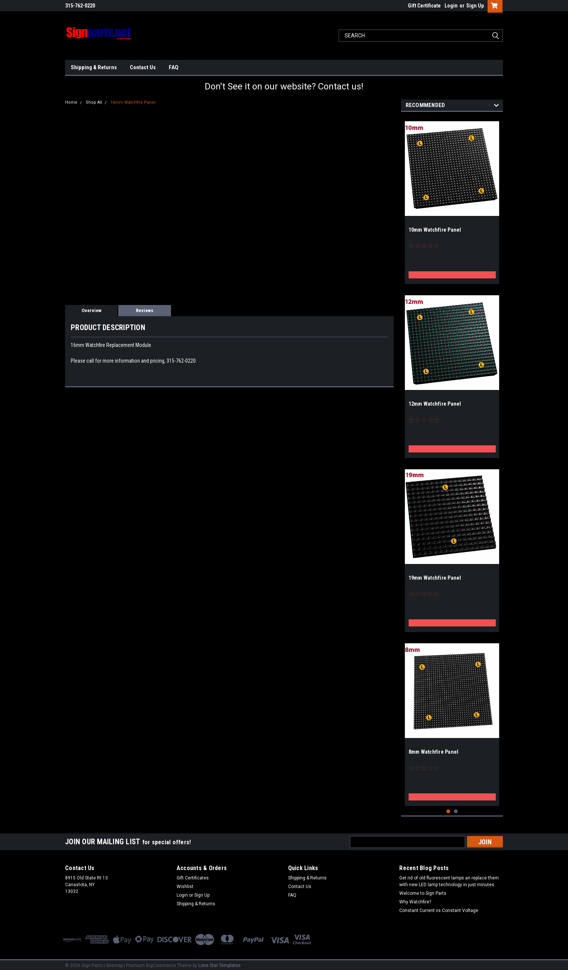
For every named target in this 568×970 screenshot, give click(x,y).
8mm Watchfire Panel (434, 752)
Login (451, 6)
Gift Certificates (193, 875)
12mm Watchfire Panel (435, 404)
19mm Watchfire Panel (435, 578)
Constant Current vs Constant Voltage (438, 907)
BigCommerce (161, 962)
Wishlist (185, 883)
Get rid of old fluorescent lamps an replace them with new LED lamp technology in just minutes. (449, 878)
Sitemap (114, 962)
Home (71, 102)
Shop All (94, 102)
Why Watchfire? (415, 899)
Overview (91, 310)
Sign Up (475, 6)
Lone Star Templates (219, 962)
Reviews (144, 310)
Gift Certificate (424, 6)
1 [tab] (448, 808)
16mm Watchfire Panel (133, 102)
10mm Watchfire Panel (435, 230)
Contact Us (143, 67)
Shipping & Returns (94, 67)
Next (496, 106)
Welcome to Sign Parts (422, 890)
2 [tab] (456, 808)
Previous (489, 106)
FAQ (173, 67)
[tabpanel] (452, 200)
